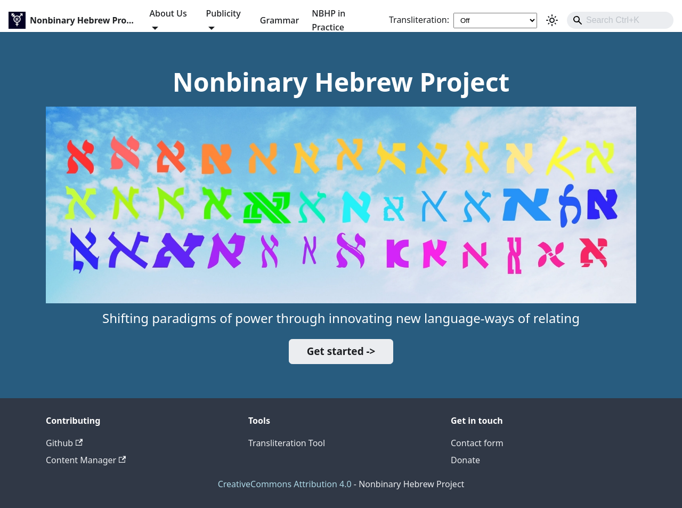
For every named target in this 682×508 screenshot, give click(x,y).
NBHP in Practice (328, 20)
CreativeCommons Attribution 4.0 (285, 484)
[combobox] (620, 20)
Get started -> (341, 351)
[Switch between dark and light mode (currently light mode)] (552, 20)
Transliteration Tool (286, 443)
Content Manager (86, 460)
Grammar (279, 20)
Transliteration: (419, 20)
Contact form (477, 443)
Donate (465, 460)
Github (64, 443)
